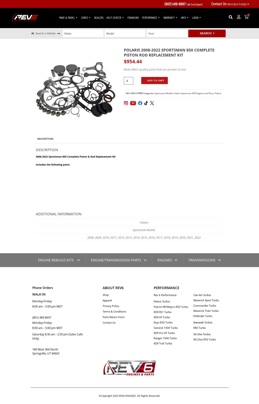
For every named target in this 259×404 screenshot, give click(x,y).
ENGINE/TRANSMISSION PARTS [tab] (116, 260)
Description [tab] (45, 138)
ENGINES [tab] (164, 260)
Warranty (170, 17)
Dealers (98, 17)
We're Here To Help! (230, 4)
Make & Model (68, 17)
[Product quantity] (128, 81)
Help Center (115, 17)
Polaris (218, 93)
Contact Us (109, 322)
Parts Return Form (114, 317)
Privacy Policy (111, 306)
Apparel (107, 300)
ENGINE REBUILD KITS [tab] (56, 260)
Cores (86, 17)
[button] (230, 17)
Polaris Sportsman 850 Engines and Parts (194, 93)
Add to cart (155, 80)
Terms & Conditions (114, 311)
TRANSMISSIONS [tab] (201, 260)
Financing (133, 17)
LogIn (197, 17)
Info (185, 17)
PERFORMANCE (151, 17)
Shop (106, 295)
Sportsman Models (164, 93)
